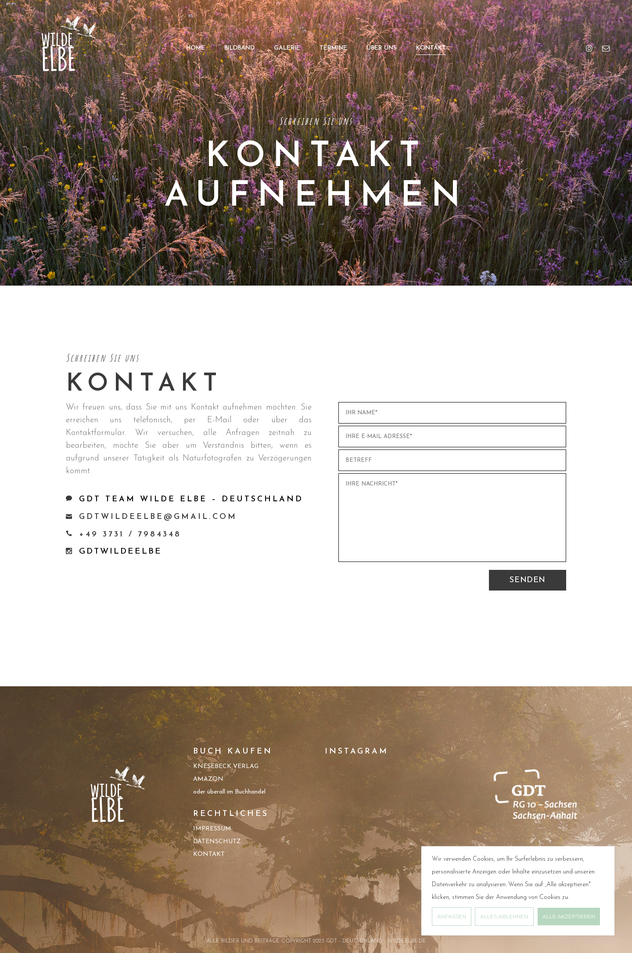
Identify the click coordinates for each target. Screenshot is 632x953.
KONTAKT (209, 854)
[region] (517, 890)
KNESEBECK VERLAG (226, 766)
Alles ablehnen (504, 916)
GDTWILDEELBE (120, 551)
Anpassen (451, 916)
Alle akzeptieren (568, 916)
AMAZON (208, 779)
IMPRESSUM (212, 829)
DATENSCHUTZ (217, 841)
